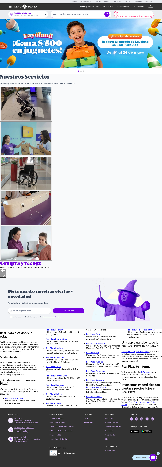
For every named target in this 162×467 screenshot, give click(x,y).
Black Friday (134, 402)
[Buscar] (107, 14)
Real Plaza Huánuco (54, 394)
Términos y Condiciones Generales (62, 426)
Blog (106, 439)
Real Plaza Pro (92, 352)
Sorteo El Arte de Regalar (58, 439)
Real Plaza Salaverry (95, 380)
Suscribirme (68, 311)
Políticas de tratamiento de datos (61, 431)
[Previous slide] (3, 271)
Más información (20, 441)
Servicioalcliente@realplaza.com (26, 422)
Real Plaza (109, 418)
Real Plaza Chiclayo (54, 348)
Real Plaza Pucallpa (94, 361)
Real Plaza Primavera (95, 343)
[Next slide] (3, 275)
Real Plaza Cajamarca (55, 329)
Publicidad (109, 431)
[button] (78, 71)
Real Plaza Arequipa (14, 398)
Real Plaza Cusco (53, 366)
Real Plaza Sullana (94, 396)
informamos (146, 372)
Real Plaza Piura (93, 334)
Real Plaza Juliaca (53, 403)
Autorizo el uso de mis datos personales (36, 317)
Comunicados (110, 450)
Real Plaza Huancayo (55, 385)
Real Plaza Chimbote (55, 357)
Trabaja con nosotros (113, 426)
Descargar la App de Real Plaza (135, 351)
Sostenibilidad (110, 435)
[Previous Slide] (4, 43)
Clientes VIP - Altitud (57, 418)
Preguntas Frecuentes (57, 422)
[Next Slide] (157, 43)
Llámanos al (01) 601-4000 (24, 428)
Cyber (86, 418)
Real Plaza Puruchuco (95, 371)
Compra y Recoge (111, 422)
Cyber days (145, 402)
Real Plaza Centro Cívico (56, 339)
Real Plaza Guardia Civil (56, 375)
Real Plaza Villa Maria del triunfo (141, 329)
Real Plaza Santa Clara (96, 387)
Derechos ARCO (55, 435)
